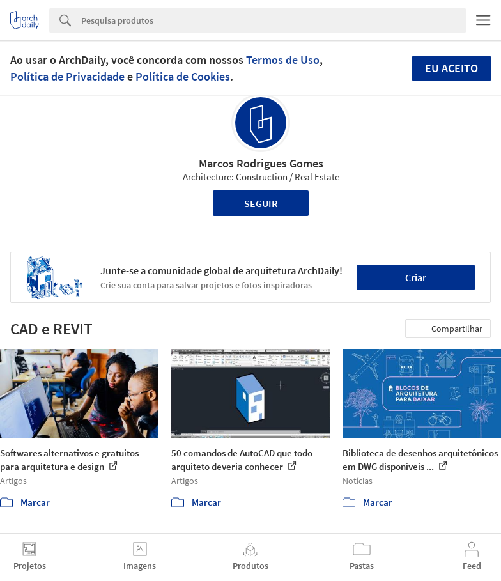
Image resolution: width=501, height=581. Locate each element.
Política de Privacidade (67, 76)
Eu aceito (451, 68)
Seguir (261, 203)
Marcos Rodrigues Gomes (261, 163)
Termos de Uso (283, 59)
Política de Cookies (182, 76)
